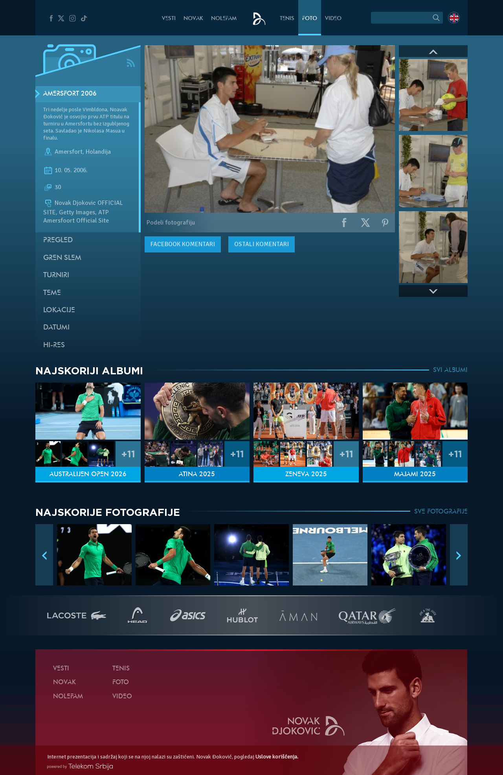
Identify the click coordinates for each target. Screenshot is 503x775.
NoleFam (224, 19)
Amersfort (69, 152)
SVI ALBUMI (450, 370)
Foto (309, 19)
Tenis (287, 19)
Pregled (58, 240)
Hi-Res (54, 345)
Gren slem (62, 258)
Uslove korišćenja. (276, 756)
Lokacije (59, 310)
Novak (193, 19)
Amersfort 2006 (70, 94)
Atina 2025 (197, 474)
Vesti (169, 19)
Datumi (56, 327)
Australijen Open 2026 (88, 474)
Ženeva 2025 (306, 474)
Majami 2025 (415, 474)
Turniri (56, 275)
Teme (52, 293)
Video (333, 19)
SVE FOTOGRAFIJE (441, 512)
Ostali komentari (261, 244)
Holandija (98, 152)
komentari (183, 244)
